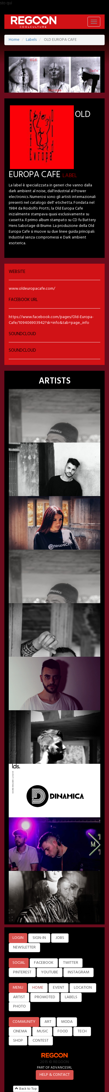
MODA (67, 1021)
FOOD (63, 1031)
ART (47, 1021)
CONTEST (41, 1040)
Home (14, 39)
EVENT (58, 987)
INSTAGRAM (78, 972)
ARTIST (19, 997)
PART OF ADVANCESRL (54, 1067)
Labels (31, 39)
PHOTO (19, 1006)
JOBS (60, 938)
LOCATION (83, 987)
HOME (37, 987)
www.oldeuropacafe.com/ (32, 288)
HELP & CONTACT (55, 1074)
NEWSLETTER (24, 947)
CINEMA (20, 1031)
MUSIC (42, 1031)
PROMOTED (45, 997)
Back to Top (26, 1089)
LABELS (71, 997)
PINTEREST (22, 972)
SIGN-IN (39, 938)
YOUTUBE (49, 972)
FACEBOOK (43, 962)
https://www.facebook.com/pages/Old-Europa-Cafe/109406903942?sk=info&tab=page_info (51, 320)
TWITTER (70, 962)
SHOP (18, 1040)
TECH (82, 1031)
